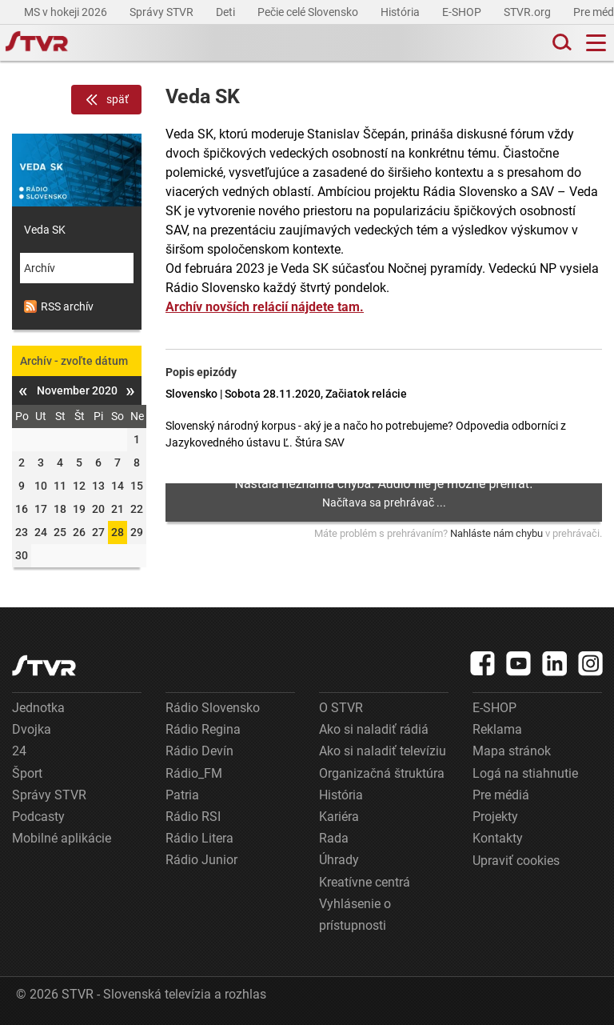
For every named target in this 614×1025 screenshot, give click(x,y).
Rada (334, 838)
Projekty (495, 816)
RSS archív (59, 306)
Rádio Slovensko (212, 707)
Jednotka (38, 707)
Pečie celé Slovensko (309, 12)
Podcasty (38, 816)
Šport (27, 773)
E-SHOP (463, 12)
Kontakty (497, 838)
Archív (39, 268)
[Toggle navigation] (596, 43)
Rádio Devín (199, 751)
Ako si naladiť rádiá (374, 729)
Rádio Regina (203, 729)
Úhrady (339, 859)
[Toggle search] (560, 43)
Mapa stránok (511, 751)
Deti (226, 12)
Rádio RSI (193, 816)
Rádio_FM (193, 773)
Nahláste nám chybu (496, 533)
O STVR (341, 707)
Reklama (497, 729)
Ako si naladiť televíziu (382, 751)
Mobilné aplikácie (61, 838)
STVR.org (528, 12)
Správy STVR (163, 12)
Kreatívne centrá (364, 882)
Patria (182, 795)
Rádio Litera (199, 838)
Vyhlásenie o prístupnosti (355, 914)
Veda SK (45, 229)
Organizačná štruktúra (382, 773)
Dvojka (31, 729)
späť (106, 100)
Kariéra (339, 816)
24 (19, 751)
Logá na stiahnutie (525, 773)
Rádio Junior (201, 859)
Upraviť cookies (516, 860)
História (401, 12)
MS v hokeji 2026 (67, 12)
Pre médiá (500, 795)
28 (117, 532)
